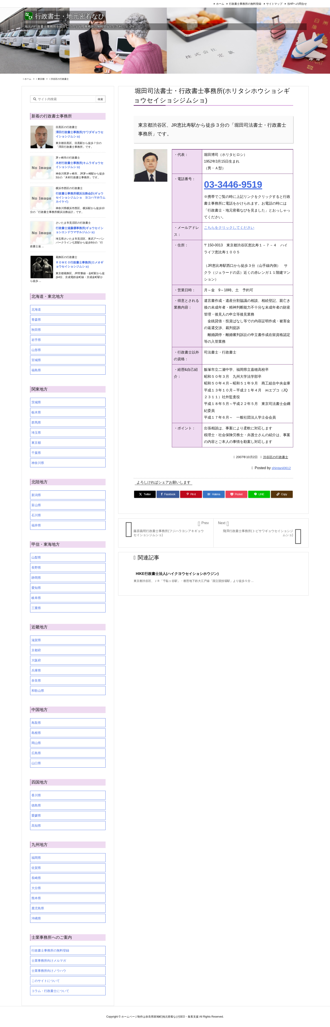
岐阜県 (36, 598)
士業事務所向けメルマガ (48, 960)
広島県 (36, 753)
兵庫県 (36, 670)
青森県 (36, 319)
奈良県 (36, 680)
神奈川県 (37, 463)
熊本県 (36, 898)
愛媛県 (36, 815)
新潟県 (36, 495)
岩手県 (36, 340)
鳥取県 (36, 722)
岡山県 (36, 743)
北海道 (36, 309)
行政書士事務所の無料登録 (245, 3)
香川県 (36, 795)
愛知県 (36, 588)
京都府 (36, 650)
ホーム (220, 3)
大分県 (36, 888)
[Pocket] (236, 494)
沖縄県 (36, 918)
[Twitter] (145, 494)
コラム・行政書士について (50, 991)
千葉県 (36, 453)
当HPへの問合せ (297, 3)
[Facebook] (168, 494)
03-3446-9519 (233, 184)
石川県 (36, 515)
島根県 (36, 733)
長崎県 (36, 878)
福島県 (36, 370)
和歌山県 (37, 690)
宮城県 (36, 360)
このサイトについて (45, 981)
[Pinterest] (191, 494)
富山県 (36, 505)
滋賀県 (36, 640)
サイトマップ (274, 3)
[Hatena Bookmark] (214, 494)
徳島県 (36, 805)
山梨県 (36, 557)
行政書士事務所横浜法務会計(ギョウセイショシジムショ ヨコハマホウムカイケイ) (80, 197)
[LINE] (259, 494)
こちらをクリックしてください (229, 228)
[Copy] (282, 494)
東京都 (41, 79)
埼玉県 (36, 432)
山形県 (36, 350)
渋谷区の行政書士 (60, 79)
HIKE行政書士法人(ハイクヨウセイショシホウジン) (177, 574)
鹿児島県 (37, 908)
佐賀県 (36, 868)
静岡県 (36, 577)
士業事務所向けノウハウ (48, 970)
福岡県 (36, 857)
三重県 (36, 608)
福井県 (36, 525)
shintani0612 (281, 468)
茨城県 (36, 402)
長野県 (36, 567)
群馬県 (36, 422)
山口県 (36, 763)
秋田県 (36, 329)
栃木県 (36, 412)
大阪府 (36, 660)
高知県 (36, 825)
